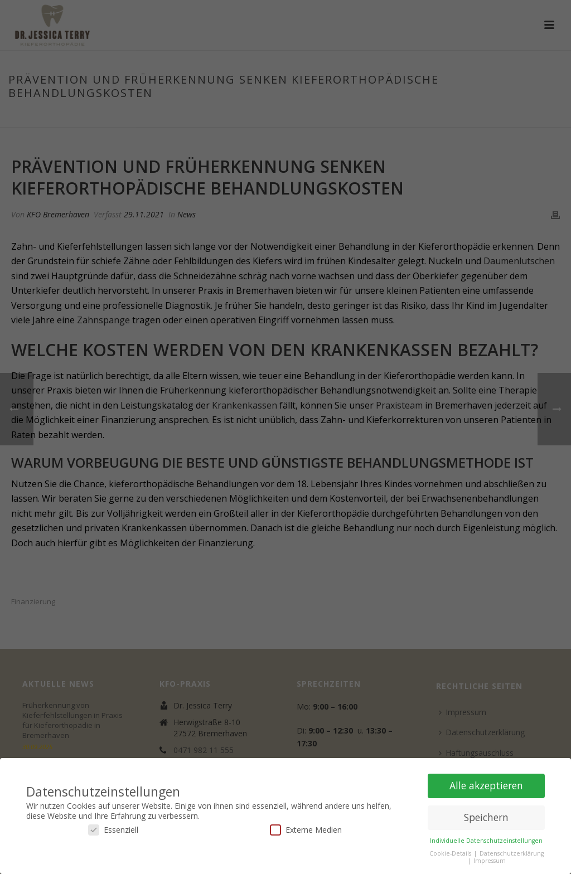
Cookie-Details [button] (451, 853)
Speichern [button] (486, 817)
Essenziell (113, 829)
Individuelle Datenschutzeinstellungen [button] (486, 840)
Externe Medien (306, 829)
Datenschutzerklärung (512, 853)
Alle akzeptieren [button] (486, 785)
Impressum (489, 861)
